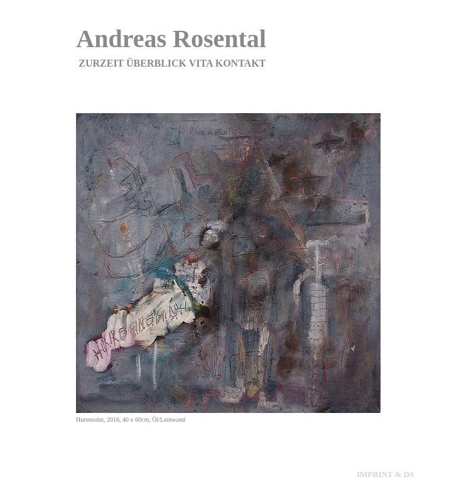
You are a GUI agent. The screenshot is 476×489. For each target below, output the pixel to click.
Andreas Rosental (171, 39)
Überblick (156, 63)
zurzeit (101, 63)
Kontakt (240, 63)
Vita (201, 63)
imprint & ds (385, 474)
